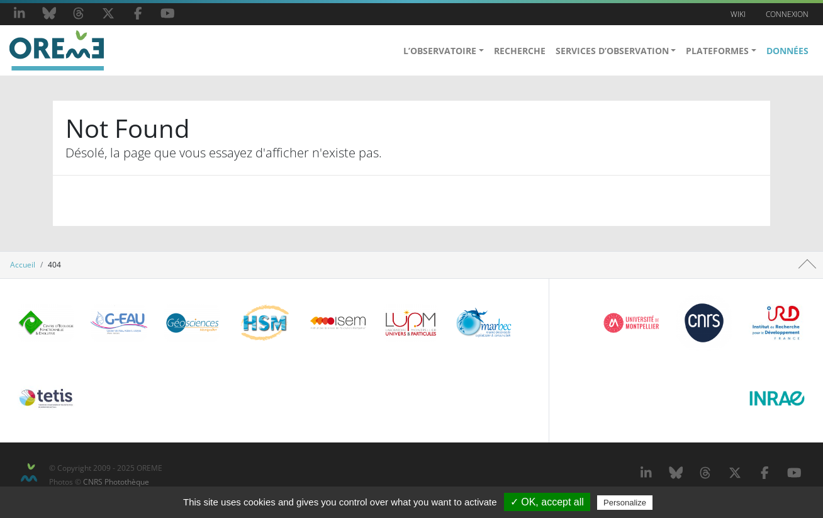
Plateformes (717, 51)
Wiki (738, 14)
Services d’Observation (612, 51)
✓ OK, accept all (547, 502)
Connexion (787, 14)
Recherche (520, 51)
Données (787, 51)
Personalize (624, 502)
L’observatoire (439, 51)
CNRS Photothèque (116, 481)
